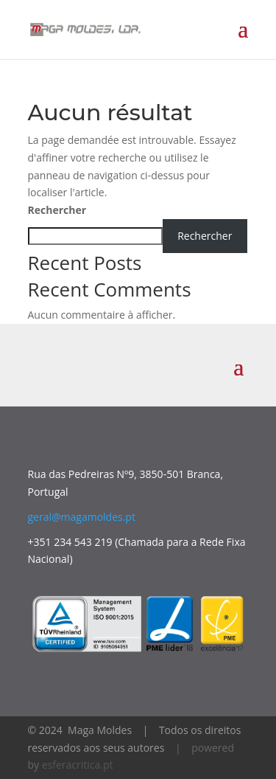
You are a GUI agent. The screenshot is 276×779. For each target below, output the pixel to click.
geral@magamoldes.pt (81, 517)
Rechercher (57, 210)
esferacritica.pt (77, 765)
